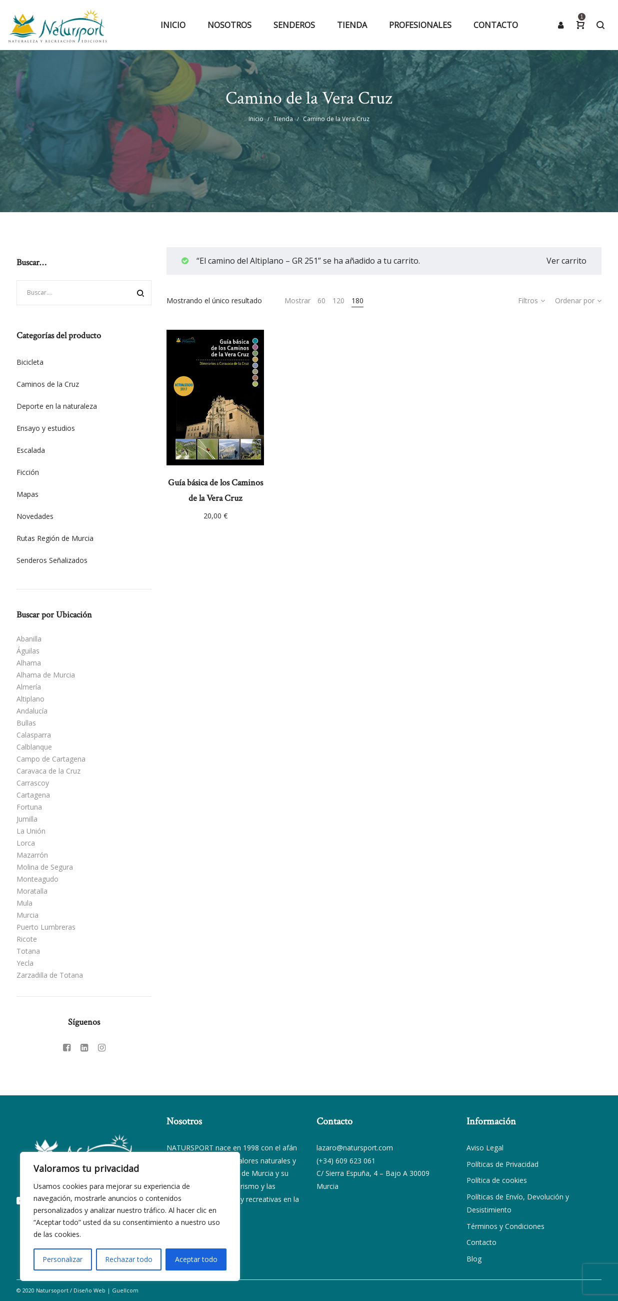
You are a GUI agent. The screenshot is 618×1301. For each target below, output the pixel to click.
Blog (474, 1258)
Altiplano (30, 699)
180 (358, 300)
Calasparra (33, 735)
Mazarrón (32, 855)
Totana (28, 951)
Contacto (481, 1242)
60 (322, 300)
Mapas (27, 494)
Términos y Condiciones (505, 1226)
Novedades (35, 516)
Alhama (28, 663)
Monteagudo (37, 879)
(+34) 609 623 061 (346, 1160)
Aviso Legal (485, 1147)
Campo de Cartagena (51, 759)
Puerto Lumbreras (46, 927)
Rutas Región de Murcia (55, 538)
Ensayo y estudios (45, 428)
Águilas (28, 651)
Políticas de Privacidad (502, 1164)
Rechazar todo (128, 1259)
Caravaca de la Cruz (48, 771)
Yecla (25, 963)
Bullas (26, 723)
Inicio (256, 119)
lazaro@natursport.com (354, 1147)
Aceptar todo (196, 1259)
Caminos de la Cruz (47, 384)
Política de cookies (496, 1180)
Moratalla (32, 891)
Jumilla (27, 819)
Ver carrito (566, 260)
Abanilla (29, 638)
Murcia (27, 915)
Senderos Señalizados (52, 560)
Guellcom (125, 1290)
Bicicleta (30, 362)
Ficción (27, 472)
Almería (28, 687)
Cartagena (33, 795)
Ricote (26, 939)
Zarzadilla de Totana (49, 975)
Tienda (283, 119)
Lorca (25, 843)
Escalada (30, 450)
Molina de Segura (44, 867)
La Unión (31, 831)
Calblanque (34, 747)
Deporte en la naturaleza (56, 406)
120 (338, 300)
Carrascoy (32, 783)
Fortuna (29, 807)
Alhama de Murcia (45, 675)
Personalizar (62, 1259)
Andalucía (32, 711)
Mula (24, 903)
